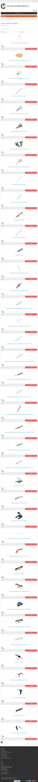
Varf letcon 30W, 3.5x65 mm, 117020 (19, 96)
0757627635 (6, 773)
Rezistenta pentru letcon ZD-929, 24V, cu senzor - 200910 (19, 538)
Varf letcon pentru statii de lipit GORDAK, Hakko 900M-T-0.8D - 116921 (19, 308)
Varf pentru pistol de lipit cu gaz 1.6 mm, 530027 (19, 290)
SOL (1, 759)
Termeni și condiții (4, 755)
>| (10, 742)
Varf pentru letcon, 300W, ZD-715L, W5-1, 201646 (19, 556)
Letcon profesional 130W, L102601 (19, 697)
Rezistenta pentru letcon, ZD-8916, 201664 (19, 644)
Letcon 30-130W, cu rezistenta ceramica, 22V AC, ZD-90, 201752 (19, 609)
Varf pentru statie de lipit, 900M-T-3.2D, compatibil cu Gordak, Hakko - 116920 (19, 432)
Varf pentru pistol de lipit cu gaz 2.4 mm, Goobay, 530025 (19, 166)
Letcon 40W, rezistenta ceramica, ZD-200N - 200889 (19, 591)
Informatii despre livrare (5, 754)
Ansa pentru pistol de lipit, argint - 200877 (19, 42)
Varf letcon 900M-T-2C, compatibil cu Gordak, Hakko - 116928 (19, 449)
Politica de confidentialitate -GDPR (6, 752)
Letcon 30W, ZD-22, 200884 (19, 573)
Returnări (2, 765)
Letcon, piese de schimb (9, 19)
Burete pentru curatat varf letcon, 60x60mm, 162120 (19, 60)
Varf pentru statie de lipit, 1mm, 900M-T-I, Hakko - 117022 (19, 326)
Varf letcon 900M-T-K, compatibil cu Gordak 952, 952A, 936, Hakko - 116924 (19, 467)
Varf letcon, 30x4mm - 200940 (19, 219)
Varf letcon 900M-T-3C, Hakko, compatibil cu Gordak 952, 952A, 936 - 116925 (19, 361)
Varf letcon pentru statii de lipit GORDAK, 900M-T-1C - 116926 (19, 379)
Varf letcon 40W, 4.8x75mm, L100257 (19, 184)
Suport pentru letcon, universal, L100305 (19, 520)
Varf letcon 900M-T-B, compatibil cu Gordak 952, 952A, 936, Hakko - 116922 (19, 414)
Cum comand (3, 750)
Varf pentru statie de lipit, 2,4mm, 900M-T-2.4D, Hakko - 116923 (19, 343)
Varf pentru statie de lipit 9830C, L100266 (19, 202)
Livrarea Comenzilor (4, 751)
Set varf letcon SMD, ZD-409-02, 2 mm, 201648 (19, 149)
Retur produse (3, 753)
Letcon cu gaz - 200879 (19, 662)
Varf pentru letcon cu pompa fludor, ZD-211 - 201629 (19, 78)
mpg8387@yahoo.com (6, 772)
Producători (3, 764)
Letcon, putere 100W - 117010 (19, 715)
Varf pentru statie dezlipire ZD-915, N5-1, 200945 (19, 113)
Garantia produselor (4, 756)
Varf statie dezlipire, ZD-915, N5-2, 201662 (19, 131)
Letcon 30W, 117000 (19, 255)
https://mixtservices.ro (14, 777)
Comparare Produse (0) (5, 29)
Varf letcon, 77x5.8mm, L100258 (19, 237)
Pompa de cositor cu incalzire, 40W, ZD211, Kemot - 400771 (19, 626)
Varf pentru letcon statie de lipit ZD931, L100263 (19, 273)
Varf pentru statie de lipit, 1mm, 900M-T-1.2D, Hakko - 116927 (19, 396)
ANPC (2, 761)
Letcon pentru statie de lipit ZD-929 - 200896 (19, 679)
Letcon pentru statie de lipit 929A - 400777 (19, 733)
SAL (1, 760)
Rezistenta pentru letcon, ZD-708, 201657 (19, 503)
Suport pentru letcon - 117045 (19, 485)
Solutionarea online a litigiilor (5, 758)
